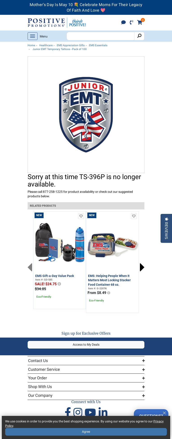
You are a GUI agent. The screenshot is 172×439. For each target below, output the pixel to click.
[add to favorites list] (81, 216)
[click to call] (131, 22)
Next (142, 267)
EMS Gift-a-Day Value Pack (54, 276)
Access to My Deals (86, 344)
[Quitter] (164, 412)
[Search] (139, 36)
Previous (30, 267)
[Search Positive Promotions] (100, 36)
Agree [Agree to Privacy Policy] (86, 431)
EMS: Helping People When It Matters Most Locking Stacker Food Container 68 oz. (109, 280)
